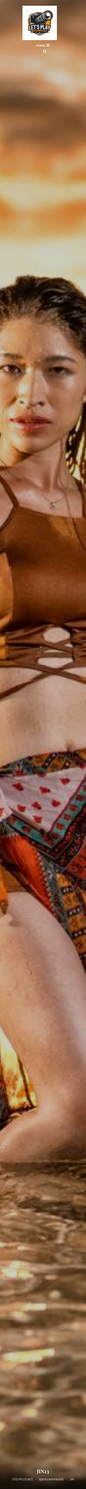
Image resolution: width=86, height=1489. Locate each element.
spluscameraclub (51, 1479)
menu (43, 45)
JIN (71, 1479)
